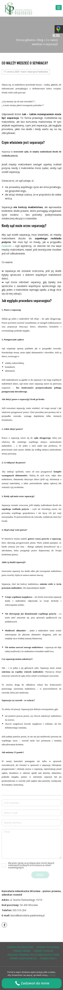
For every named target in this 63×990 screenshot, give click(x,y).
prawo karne (21, 950)
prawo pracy (48, 958)
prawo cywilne (43, 950)
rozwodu (6, 246)
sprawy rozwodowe (20, 947)
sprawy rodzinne (48, 947)
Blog (40, 40)
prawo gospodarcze (23, 958)
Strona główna (25, 40)
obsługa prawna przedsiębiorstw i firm (33, 954)
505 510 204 (19, 910)
